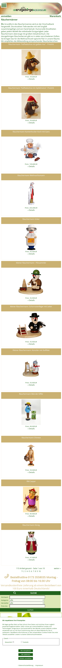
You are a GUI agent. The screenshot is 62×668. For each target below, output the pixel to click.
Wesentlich (8, 642)
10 (40, 571)
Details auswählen (26, 658)
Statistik (25, 642)
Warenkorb (55, 16)
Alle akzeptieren (25, 650)
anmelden (6, 16)
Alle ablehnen (25, 654)
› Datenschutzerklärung (25, 665)
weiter (56, 568)
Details (32, 79)
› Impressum (38, 665)
